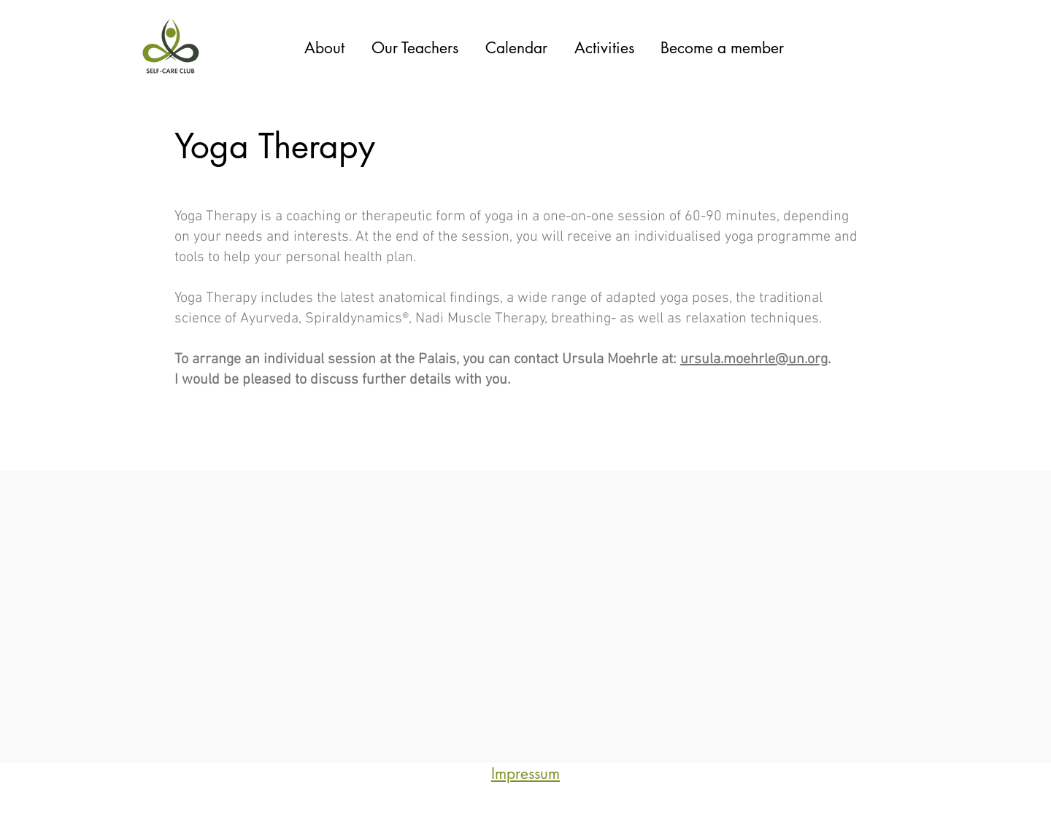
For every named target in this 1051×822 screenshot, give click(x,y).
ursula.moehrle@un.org (754, 359)
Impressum (525, 773)
